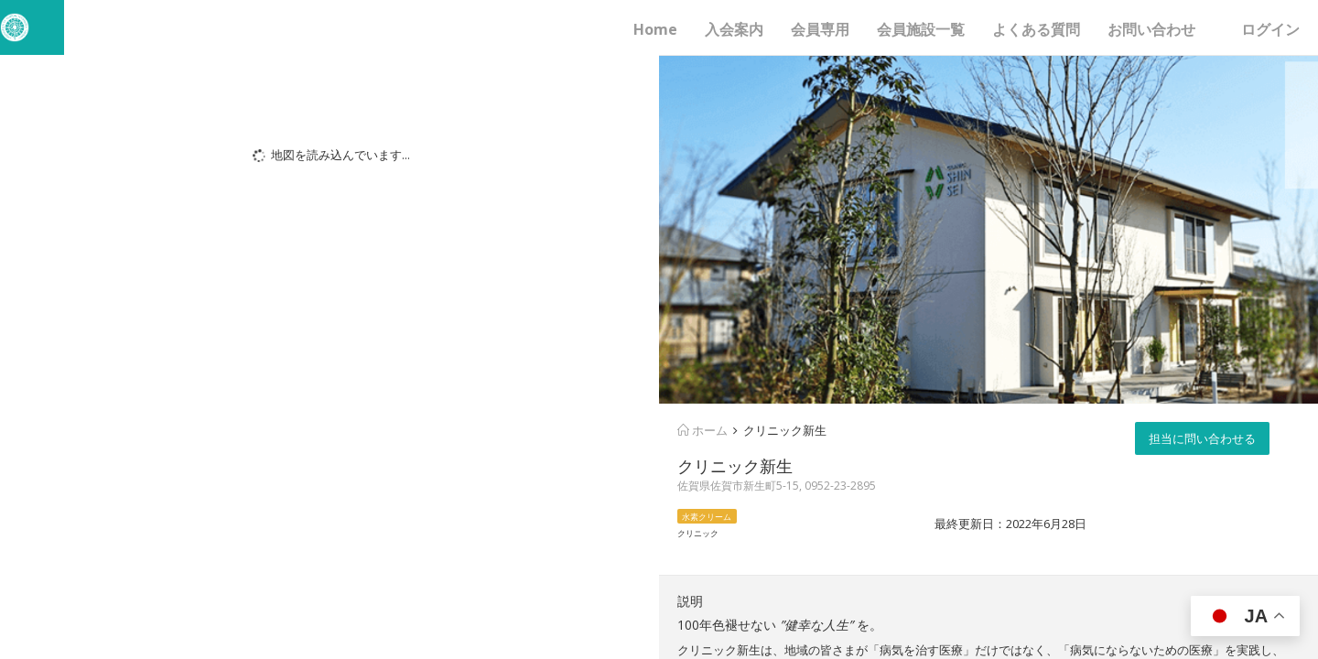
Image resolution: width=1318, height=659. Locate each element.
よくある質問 (1036, 29)
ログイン (1270, 29)
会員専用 (820, 29)
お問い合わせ (1151, 29)
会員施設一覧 (921, 29)
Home (655, 29)
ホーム (702, 430)
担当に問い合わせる (1202, 438)
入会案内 (734, 29)
